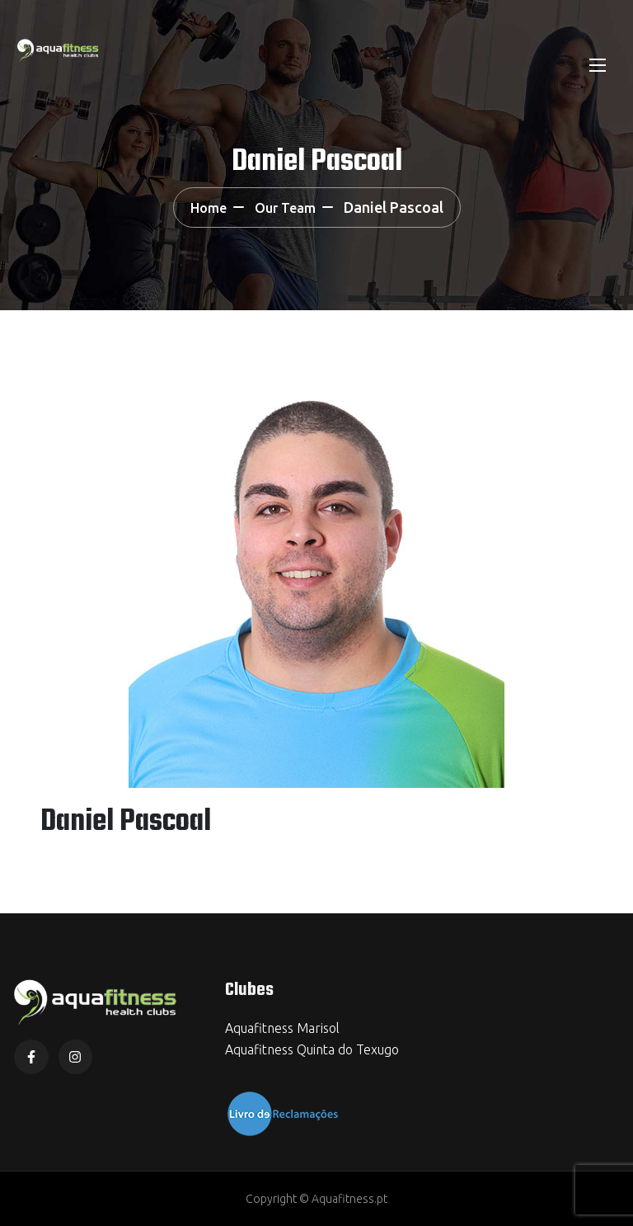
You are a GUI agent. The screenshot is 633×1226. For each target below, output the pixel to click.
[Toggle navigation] (596, 64)
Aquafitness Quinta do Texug (308, 1049)
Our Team (285, 207)
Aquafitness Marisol (282, 1028)
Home (208, 207)
